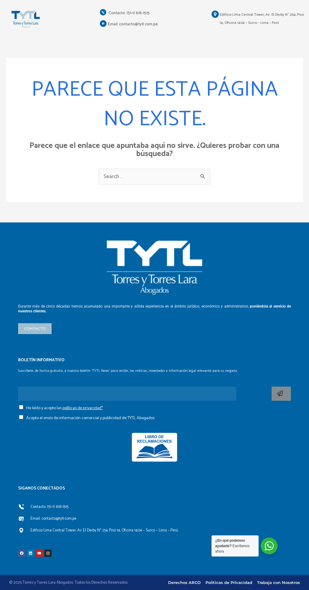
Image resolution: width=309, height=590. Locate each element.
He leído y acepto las (64, 408)
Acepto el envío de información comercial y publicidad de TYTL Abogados (90, 418)
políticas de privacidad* (82, 408)
